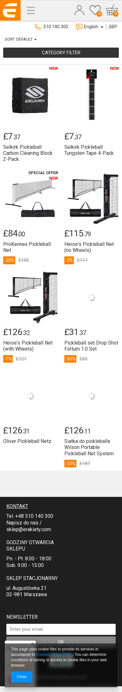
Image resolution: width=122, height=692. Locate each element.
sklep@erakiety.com (28, 529)
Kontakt (17, 506)
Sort (10, 39)
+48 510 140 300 (34, 516)
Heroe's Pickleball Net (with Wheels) (28, 346)
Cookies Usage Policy (54, 654)
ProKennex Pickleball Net (27, 247)
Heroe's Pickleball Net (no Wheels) (89, 247)
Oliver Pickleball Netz (27, 441)
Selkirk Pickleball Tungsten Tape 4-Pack (89, 150)
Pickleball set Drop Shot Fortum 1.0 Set (91, 346)
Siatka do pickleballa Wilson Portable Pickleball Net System (89, 447)
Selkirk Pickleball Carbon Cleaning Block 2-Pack (28, 153)
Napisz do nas (22, 523)
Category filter (61, 53)
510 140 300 (55, 26)
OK (61, 642)
